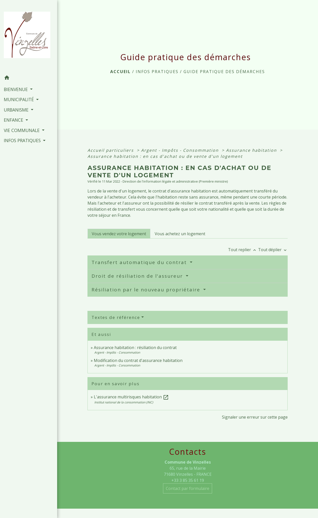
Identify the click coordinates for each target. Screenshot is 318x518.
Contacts (187, 452)
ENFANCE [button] (14, 120)
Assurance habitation (252, 150)
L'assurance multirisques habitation (131, 397)
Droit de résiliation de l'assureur (138, 276)
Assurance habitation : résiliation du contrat (135, 347)
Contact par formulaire (187, 488)
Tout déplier (273, 249)
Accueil (120, 71)
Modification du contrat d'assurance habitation (138, 360)
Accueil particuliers (111, 150)
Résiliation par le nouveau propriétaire (147, 289)
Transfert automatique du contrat (140, 262)
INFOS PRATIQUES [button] (23, 140)
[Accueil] (28, 36)
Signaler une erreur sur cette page (255, 417)
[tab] (118, 233)
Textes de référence (116, 317)
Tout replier (243, 249)
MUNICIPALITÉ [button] (19, 99)
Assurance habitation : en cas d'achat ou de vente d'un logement (165, 156)
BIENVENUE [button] (16, 89)
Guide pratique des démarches (224, 71)
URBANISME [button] (17, 110)
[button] (28, 78)
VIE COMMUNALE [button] (22, 130)
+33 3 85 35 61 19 (187, 480)
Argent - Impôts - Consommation (180, 150)
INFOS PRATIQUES (157, 71)
